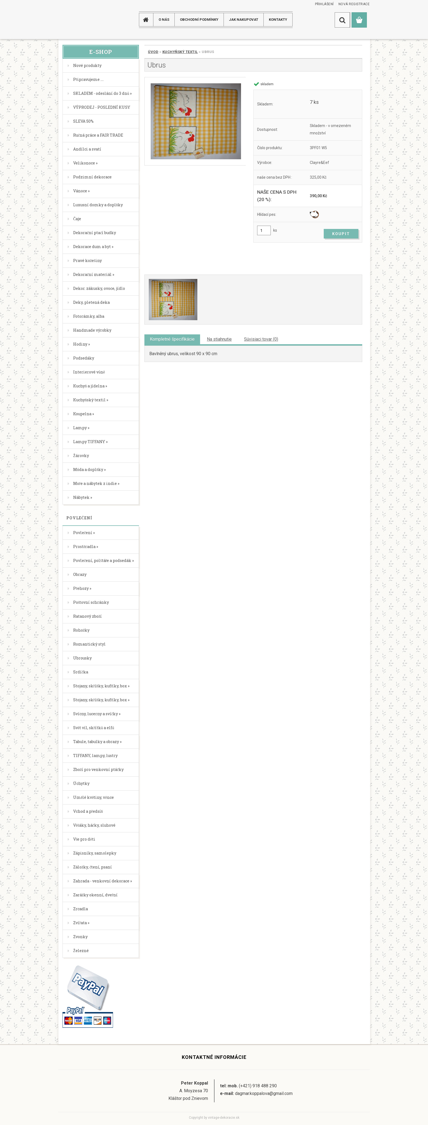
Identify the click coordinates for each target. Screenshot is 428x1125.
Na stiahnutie (219, 339)
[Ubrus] (195, 121)
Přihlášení (324, 4)
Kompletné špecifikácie (172, 339)
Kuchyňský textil (180, 52)
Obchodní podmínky (199, 19)
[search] (342, 20)
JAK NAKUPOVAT (243, 19)
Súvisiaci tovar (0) (261, 339)
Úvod (153, 52)
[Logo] (80, 19)
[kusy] (264, 230)
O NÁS (164, 19)
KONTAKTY (278, 19)
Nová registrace (354, 4)
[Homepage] (148, 19)
